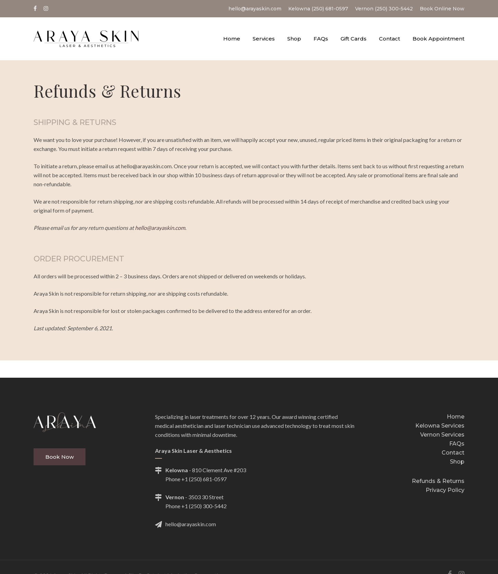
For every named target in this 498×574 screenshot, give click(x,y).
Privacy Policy (445, 490)
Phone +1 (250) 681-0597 (196, 479)
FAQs (456, 443)
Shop (457, 461)
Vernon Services (442, 434)
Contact (453, 452)
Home (455, 416)
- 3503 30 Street (189, 497)
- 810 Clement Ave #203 (200, 470)
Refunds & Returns (438, 481)
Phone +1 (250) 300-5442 (196, 506)
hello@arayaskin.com (160, 227)
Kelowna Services (439, 425)
